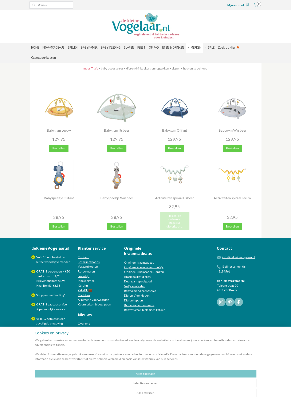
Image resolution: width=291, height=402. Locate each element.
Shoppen (42, 295)
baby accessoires (112, 68)
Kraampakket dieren (137, 276)
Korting (83, 285)
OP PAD (154, 47)
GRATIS (42, 304)
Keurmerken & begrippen (94, 304)
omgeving (56, 323)
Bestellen (58, 148)
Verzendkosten (88, 266)
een (62, 318)
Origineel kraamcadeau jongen (144, 272)
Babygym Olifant (174, 130)
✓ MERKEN (194, 47)
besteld (57, 257)
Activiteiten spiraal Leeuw (232, 198)
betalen (52, 318)
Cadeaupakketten (43, 58)
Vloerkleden (141, 295)
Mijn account (238, 5)
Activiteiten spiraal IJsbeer (174, 198)
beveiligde (42, 323)
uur (49, 257)
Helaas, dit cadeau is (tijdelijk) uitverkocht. (174, 221)
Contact (83, 257)
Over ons (84, 323)
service (60, 309)
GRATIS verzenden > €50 (53, 271)
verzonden (63, 262)
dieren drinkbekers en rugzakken (147, 68)
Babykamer (131, 291)
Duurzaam (131, 281)
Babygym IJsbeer (116, 130)
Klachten (84, 295)
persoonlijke (47, 309)
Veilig (128, 286)
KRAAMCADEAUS (53, 47)
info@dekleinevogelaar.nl (238, 257)
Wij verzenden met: (49, 333)
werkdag (50, 262)
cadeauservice (57, 304)
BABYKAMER (89, 47)
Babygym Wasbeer (232, 130)
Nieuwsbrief (86, 337)
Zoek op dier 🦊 (229, 47)
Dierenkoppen (133, 300)
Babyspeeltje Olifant (59, 198)
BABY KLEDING (111, 47)
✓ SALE (210, 47)
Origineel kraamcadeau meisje (143, 267)
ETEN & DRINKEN (173, 47)
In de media (85, 328)
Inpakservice (86, 280)
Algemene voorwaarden (93, 299)
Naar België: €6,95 (48, 285)
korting (59, 295)
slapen (176, 68)
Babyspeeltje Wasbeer (116, 198)
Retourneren (86, 271)
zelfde (40, 262)
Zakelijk (83, 290)
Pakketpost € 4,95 (46, 276)
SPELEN (73, 47)
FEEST (141, 47)
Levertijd (83, 276)
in (58, 318)
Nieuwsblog (85, 333)
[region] (118, 385)
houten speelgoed (195, 68)
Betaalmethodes (89, 262)
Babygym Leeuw (59, 130)
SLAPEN (129, 47)
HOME (35, 47)
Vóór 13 (41, 257)
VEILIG (41, 318)
